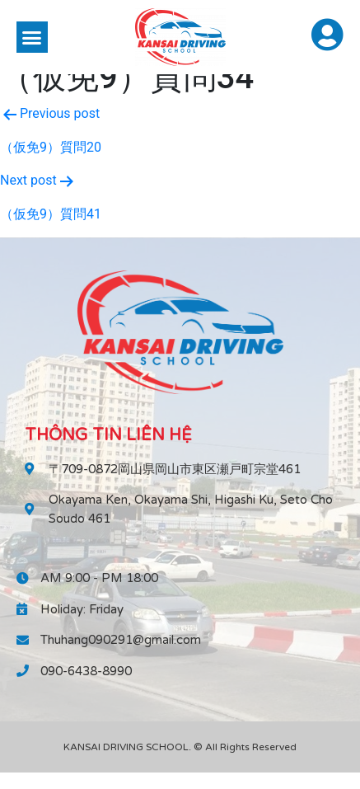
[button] (32, 37)
